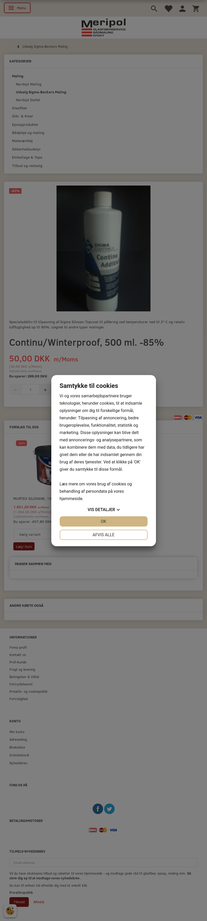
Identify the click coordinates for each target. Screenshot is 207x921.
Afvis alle (103, 534)
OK (103, 521)
